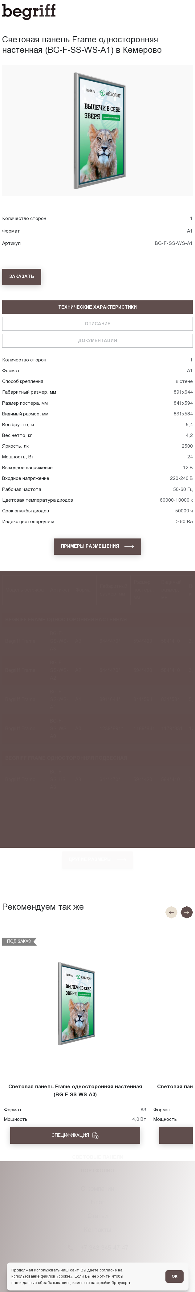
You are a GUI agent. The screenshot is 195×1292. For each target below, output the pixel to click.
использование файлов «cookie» (41, 1276)
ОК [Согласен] (174, 1276)
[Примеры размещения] (97, 546)
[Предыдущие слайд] (171, 912)
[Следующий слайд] (187, 912)
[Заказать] (22, 277)
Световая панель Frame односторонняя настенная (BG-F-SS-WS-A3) (75, 1090)
